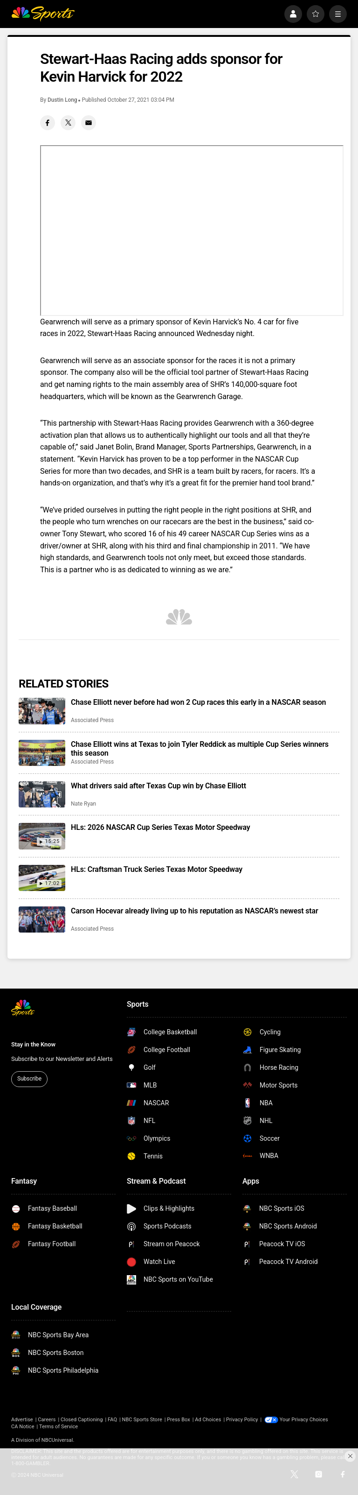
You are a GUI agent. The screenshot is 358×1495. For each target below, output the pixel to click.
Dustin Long (62, 100)
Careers (46, 1420)
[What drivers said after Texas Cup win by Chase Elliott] (42, 794)
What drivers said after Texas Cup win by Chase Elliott (158, 785)
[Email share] (88, 122)
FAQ (112, 1420)
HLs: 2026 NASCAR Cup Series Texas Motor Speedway (160, 827)
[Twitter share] (68, 122)
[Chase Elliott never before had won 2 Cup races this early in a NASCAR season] (42, 711)
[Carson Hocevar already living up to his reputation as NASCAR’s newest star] (42, 919)
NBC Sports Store (142, 1420)
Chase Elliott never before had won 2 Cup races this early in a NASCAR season (198, 702)
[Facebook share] (47, 122)
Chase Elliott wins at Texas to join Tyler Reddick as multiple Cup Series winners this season (200, 749)
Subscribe (29, 1078)
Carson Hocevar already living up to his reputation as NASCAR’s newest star (194, 910)
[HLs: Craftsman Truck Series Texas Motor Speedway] (42, 878)
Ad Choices (208, 1420)
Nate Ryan (83, 803)
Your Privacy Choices (304, 1420)
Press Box (178, 1420)
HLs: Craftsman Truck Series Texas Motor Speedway (156, 869)
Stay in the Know (33, 1044)
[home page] (43, 14)
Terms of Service (58, 1427)
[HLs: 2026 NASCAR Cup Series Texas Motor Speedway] (42, 836)
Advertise (22, 1420)
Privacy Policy (242, 1420)
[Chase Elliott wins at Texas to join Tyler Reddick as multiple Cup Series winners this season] (42, 753)
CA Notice (22, 1427)
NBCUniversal (57, 1440)
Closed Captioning (82, 1420)
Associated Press (92, 720)
